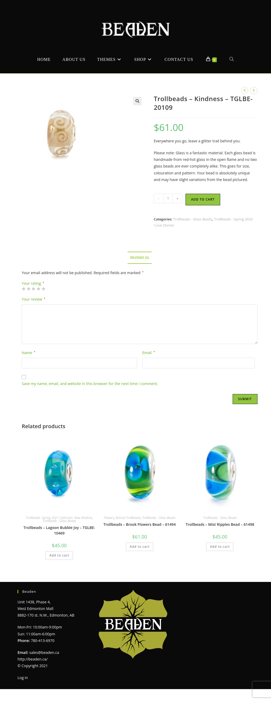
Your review (33, 299)
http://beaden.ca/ (32, 659)
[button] (137, 101)
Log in (22, 677)
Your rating (33, 283)
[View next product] (254, 90)
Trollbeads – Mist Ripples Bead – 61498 (220, 524)
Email (148, 352)
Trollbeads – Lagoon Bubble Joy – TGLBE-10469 (59, 530)
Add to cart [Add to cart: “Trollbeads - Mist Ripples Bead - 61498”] (220, 546)
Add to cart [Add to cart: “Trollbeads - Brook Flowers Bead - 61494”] (140, 546)
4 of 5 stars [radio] (38, 289)
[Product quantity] (168, 198)
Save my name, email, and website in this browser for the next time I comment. (90, 383)
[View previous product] (244, 90)
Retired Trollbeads (128, 517)
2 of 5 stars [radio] (28, 289)
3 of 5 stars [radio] (33, 289)
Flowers (109, 517)
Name (28, 352)
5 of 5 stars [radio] (43, 289)
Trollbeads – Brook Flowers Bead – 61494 (139, 524)
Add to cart (203, 199)
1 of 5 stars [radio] (23, 289)
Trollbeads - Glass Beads (192, 219)
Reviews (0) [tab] (139, 257)
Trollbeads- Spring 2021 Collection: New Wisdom (59, 517)
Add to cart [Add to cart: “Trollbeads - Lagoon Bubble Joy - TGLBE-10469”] (59, 555)
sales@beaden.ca (44, 652)
